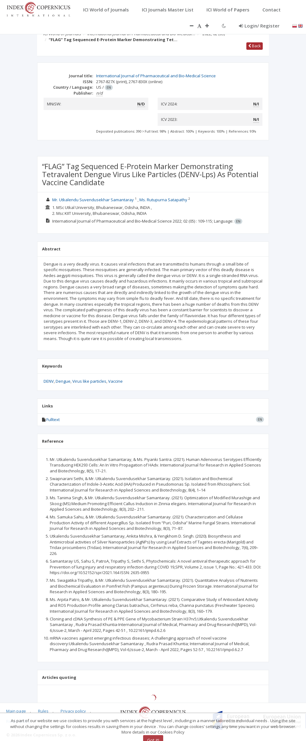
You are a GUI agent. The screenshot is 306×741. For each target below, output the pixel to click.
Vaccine (115, 381)
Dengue (63, 381)
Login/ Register (259, 26)
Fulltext (53, 419)
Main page (16, 711)
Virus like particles (89, 381)
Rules (43, 711)
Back (254, 46)
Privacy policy (73, 711)
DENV (49, 381)
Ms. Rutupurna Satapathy (163, 199)
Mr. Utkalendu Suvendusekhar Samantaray (93, 199)
